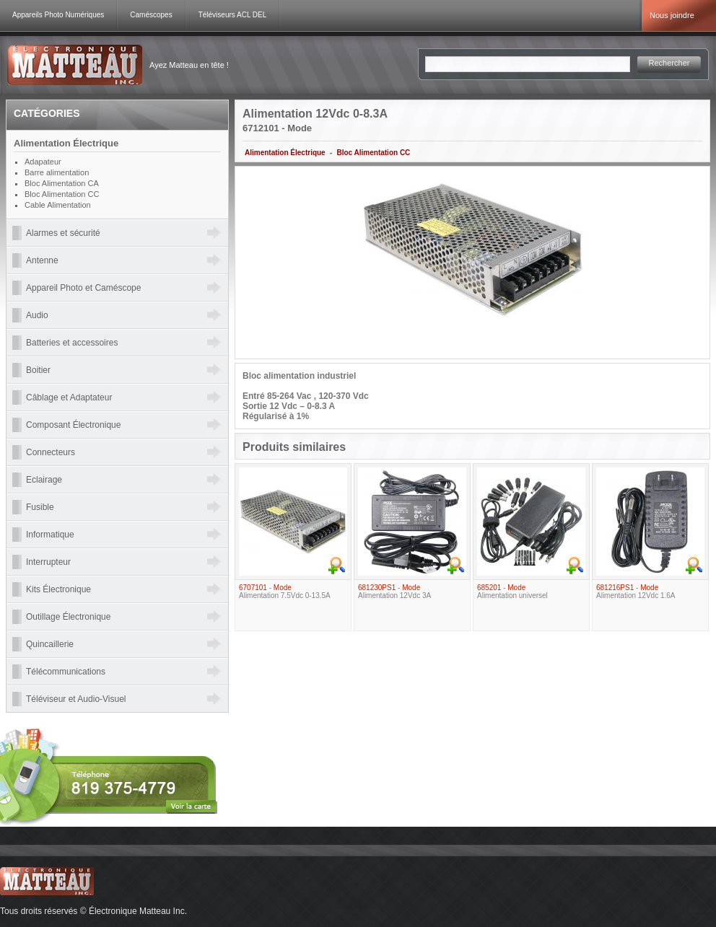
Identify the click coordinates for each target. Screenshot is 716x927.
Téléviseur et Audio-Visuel (76, 699)
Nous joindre (672, 15)
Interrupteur (48, 562)
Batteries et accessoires (72, 343)
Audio (37, 315)
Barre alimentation (57, 172)
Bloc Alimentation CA (62, 183)
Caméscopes (151, 15)
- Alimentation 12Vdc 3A (394, 591)
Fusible (40, 507)
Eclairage (44, 480)
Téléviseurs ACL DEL (232, 15)
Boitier (38, 370)
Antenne (42, 260)
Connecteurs (50, 452)
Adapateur (43, 161)
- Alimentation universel (512, 591)
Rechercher (669, 62)
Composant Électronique (73, 425)
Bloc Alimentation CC (373, 153)
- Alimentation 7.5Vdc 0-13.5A (285, 591)
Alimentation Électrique (285, 153)
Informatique (50, 535)
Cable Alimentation (58, 205)
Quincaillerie (50, 644)
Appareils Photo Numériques (58, 15)
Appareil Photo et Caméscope (83, 288)
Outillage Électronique (68, 617)
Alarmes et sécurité (63, 233)
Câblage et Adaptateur (69, 397)
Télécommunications (65, 672)
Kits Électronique (58, 589)
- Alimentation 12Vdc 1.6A (636, 591)
